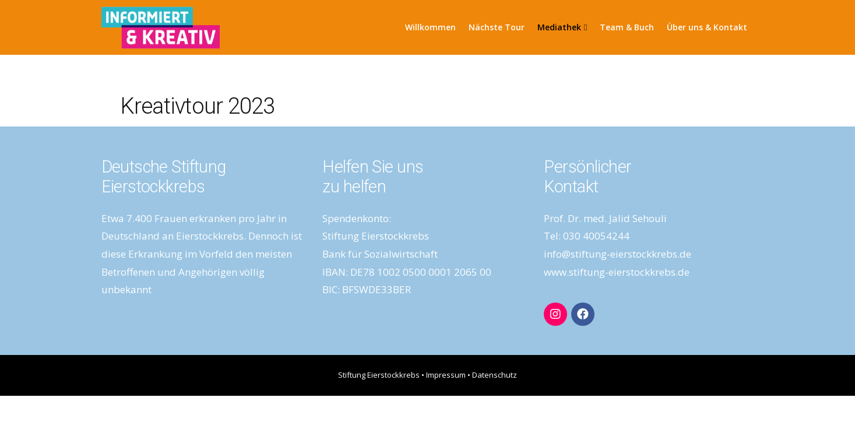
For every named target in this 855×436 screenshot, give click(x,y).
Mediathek (562, 27)
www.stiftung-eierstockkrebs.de (616, 272)
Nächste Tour (497, 27)
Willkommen (430, 27)
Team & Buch (627, 27)
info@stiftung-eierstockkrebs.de (617, 254)
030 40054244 (596, 235)
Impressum (446, 375)
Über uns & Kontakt (707, 27)
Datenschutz (494, 375)
